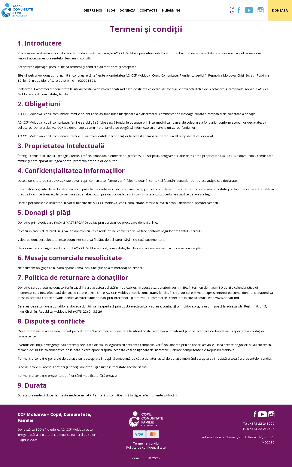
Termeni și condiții (146, 443)
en (232, 8)
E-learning (170, 10)
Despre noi (93, 10)
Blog (111, 10)
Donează (280, 10)
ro (232, 12)
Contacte (148, 10)
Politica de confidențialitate (146, 447)
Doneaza (127, 10)
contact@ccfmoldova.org (181, 306)
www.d (40, 75)
